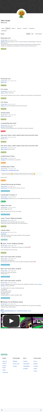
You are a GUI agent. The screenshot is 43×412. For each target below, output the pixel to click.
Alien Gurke (4, 40)
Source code (16, 363)
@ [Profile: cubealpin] (3, 170)
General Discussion (5, 190)
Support (3, 162)
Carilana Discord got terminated (11, 184)
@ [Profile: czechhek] (3, 233)
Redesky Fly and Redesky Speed (12, 302)
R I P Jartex (4, 89)
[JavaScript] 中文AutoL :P (9, 195)
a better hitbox (5, 230)
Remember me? (6, 38)
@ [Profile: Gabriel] (3, 41)
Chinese (3, 201)
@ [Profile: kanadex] (3, 159)
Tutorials (25, 361)
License (15, 366)
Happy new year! (6, 205)
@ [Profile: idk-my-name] (4, 149)
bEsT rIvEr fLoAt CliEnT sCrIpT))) (11, 257)
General (3, 131)
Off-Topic (3, 48)
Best (32, 33)
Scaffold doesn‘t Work (8, 156)
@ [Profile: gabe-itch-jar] (4, 188)
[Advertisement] (12, 63)
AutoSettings (26, 366)
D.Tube (35, 371)
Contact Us (5, 372)
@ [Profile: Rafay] (2, 82)
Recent (28, 33)
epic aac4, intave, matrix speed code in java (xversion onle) (19, 135)
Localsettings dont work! (8, 123)
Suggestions (4, 239)
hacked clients (5, 113)
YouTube (36, 366)
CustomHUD (26, 363)
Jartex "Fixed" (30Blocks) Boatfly (11, 218)
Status (4, 370)
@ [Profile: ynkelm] (3, 126)
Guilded (35, 363)
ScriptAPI (25, 368)
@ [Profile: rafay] (2, 92)
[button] (2, 410)
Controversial (38, 33)
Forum (35, 361)
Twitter (35, 368)
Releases (15, 361)
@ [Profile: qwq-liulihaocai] (4, 198)
